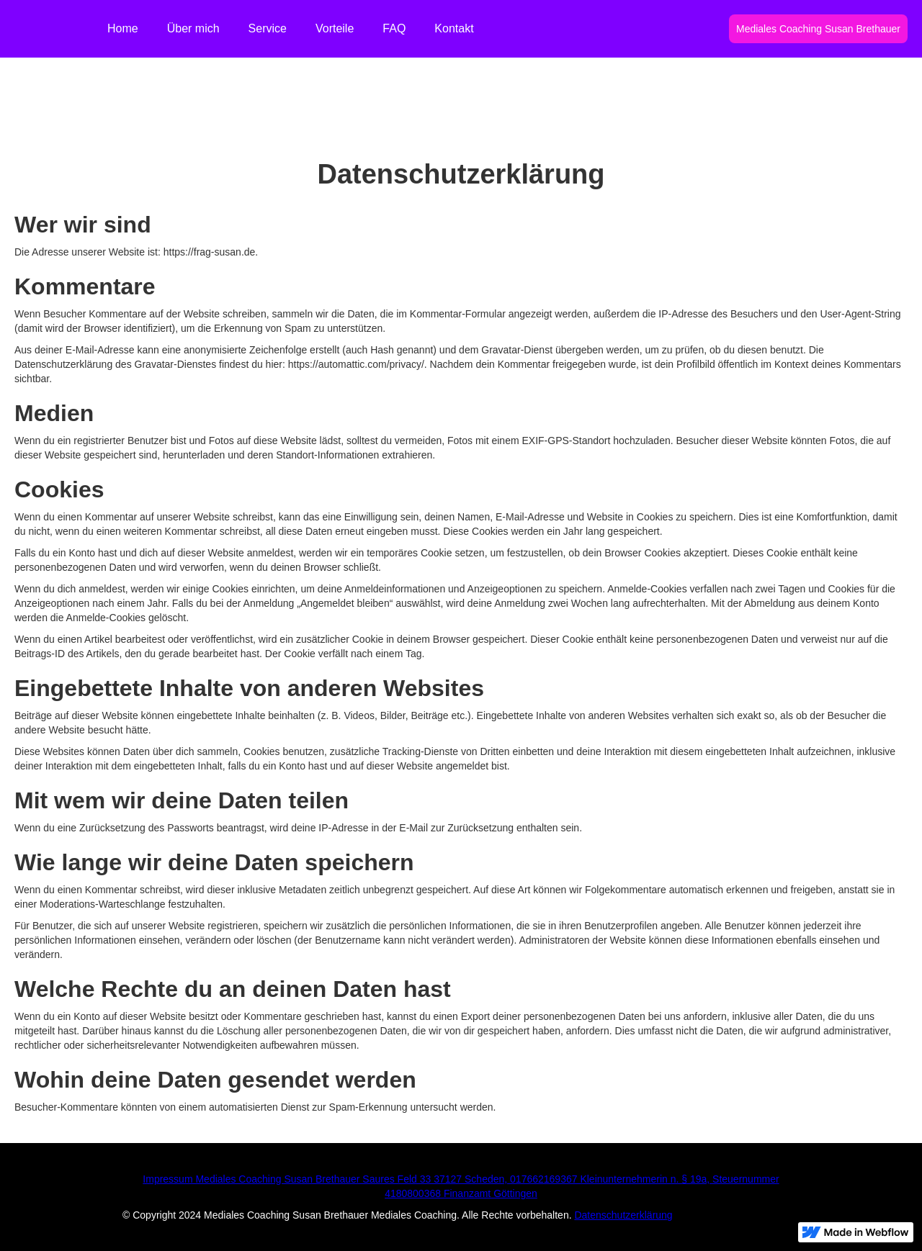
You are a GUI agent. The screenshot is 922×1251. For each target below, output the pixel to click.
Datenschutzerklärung (623, 1215)
